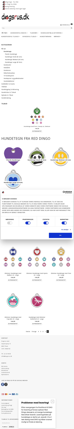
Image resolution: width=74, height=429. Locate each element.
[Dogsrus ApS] (15, 17)
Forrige (34, 329)
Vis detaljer (65, 229)
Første (28, 329)
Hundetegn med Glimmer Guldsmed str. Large (37, 315)
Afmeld (11, 424)
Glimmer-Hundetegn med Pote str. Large (61, 272)
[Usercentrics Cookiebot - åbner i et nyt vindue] (64, 192)
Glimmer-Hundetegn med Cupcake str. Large (13, 315)
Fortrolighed (5, 400)
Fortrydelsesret (6, 410)
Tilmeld (4, 424)
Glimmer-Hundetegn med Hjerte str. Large (37, 272)
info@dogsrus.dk (6, 353)
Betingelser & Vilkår (7, 406)
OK (60, 235)
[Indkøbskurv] (66, 24)
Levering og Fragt (6, 402)
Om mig (3, 404)
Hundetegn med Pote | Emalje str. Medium (37, 126)
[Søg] (71, 28)
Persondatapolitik (6, 408)
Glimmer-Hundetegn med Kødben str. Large (13, 272)
